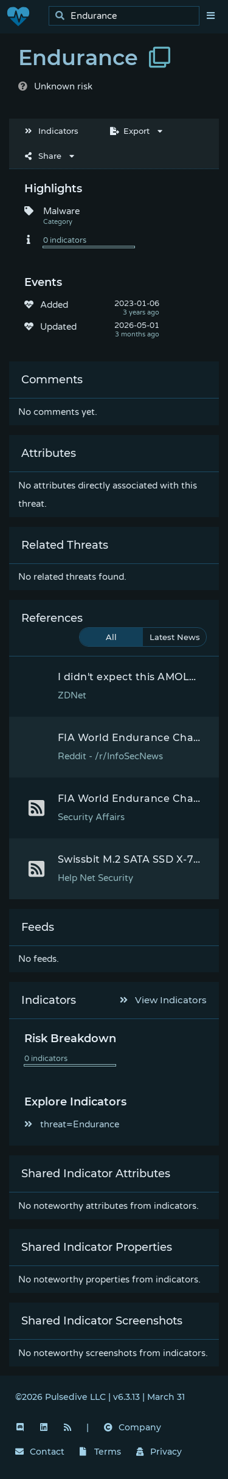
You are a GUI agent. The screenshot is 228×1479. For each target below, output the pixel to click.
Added (54, 304)
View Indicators (163, 1000)
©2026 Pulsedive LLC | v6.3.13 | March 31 (100, 1396)
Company (132, 1427)
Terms (100, 1451)
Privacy (159, 1451)
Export (130, 131)
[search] (127, 16)
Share (43, 156)
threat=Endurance (71, 1124)
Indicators (51, 131)
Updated (58, 326)
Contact (39, 1451)
